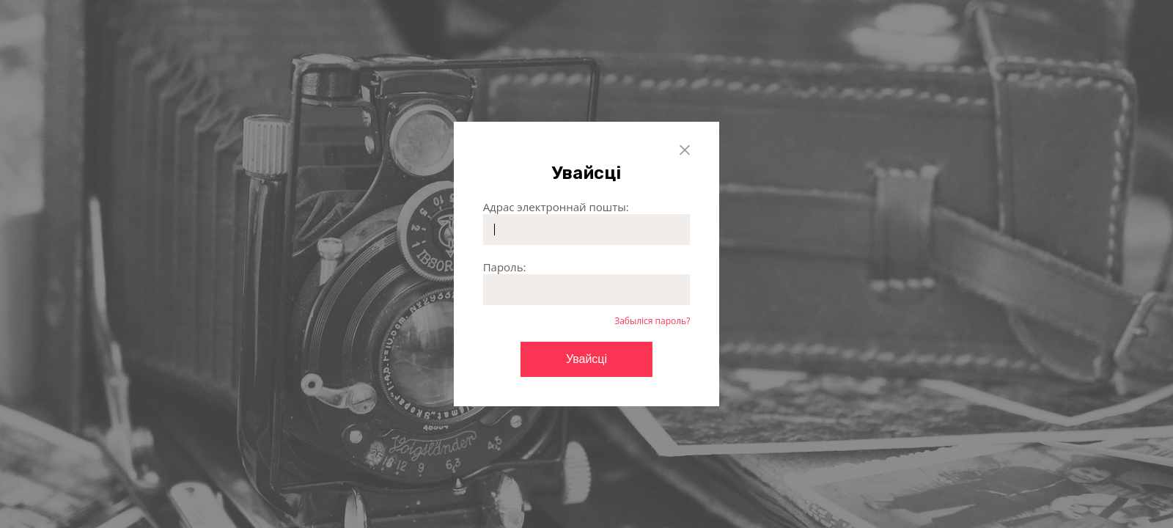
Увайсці (586, 359)
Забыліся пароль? (652, 321)
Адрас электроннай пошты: (556, 206)
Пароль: (504, 267)
